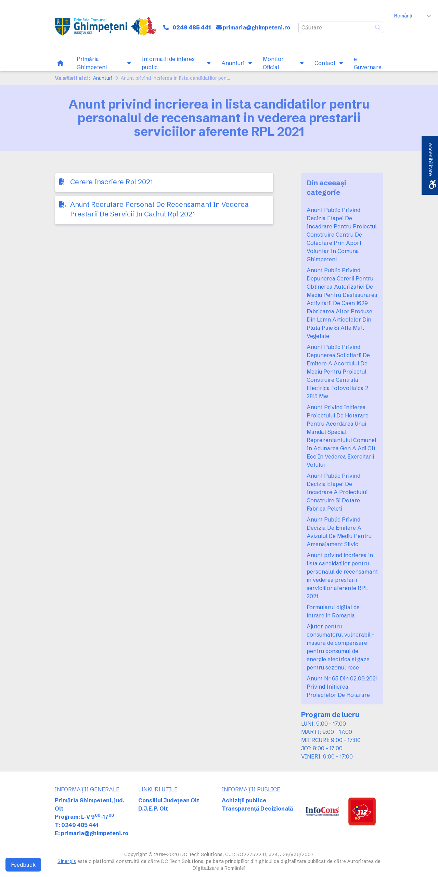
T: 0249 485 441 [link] (77, 825)
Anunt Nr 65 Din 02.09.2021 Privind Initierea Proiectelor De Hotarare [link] (342, 686)
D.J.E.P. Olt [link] (153, 808)
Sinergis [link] (66, 861)
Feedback (23, 864)
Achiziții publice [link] (244, 800)
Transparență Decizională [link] (257, 808)
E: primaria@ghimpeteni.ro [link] (91, 833)
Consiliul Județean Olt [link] (168, 800)
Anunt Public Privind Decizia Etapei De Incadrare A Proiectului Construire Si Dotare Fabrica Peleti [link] (337, 492)
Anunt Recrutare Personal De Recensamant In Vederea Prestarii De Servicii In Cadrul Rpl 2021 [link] (159, 209)
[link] (105, 27)
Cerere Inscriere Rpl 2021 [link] (111, 181)
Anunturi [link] (102, 78)
